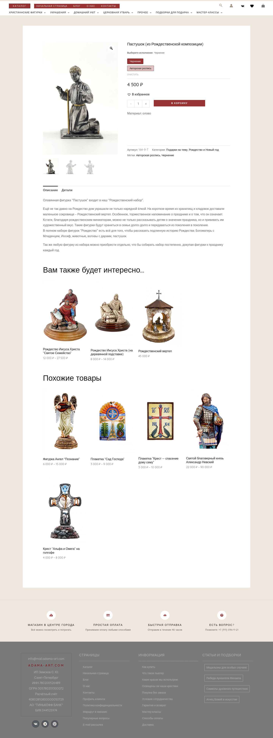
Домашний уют (86, 12)
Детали (67, 190)
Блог (77, 6)
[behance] (252, 6)
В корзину (179, 103)
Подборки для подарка (174, 12)
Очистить (133, 74)
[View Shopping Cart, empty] (263, 6)
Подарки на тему (176, 149)
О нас (91, 6)
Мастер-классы (209, 12)
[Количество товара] (138, 104)
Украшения (59, 12)
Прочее (144, 12)
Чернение (168, 155)
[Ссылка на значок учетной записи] (231, 5)
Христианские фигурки (27, 12)
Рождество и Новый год (204, 149)
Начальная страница (51, 6)
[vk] (243, 6)
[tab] (50, 190)
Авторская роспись (148, 155)
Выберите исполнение (146, 52)
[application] (44, 12)
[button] (138, 94)
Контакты (108, 6)
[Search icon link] (221, 6)
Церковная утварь (118, 12)
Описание (50, 190)
